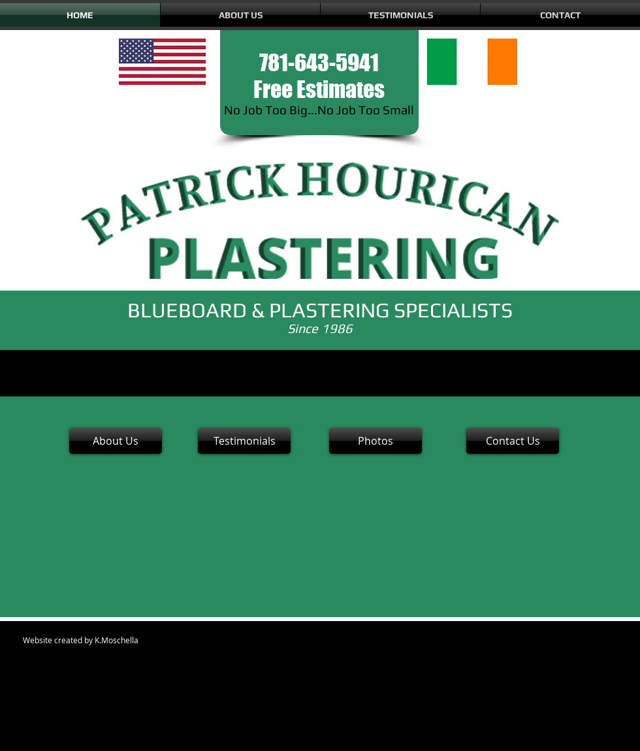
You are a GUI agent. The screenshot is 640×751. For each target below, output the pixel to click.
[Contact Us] (512, 441)
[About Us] (115, 441)
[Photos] (375, 441)
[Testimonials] (244, 441)
